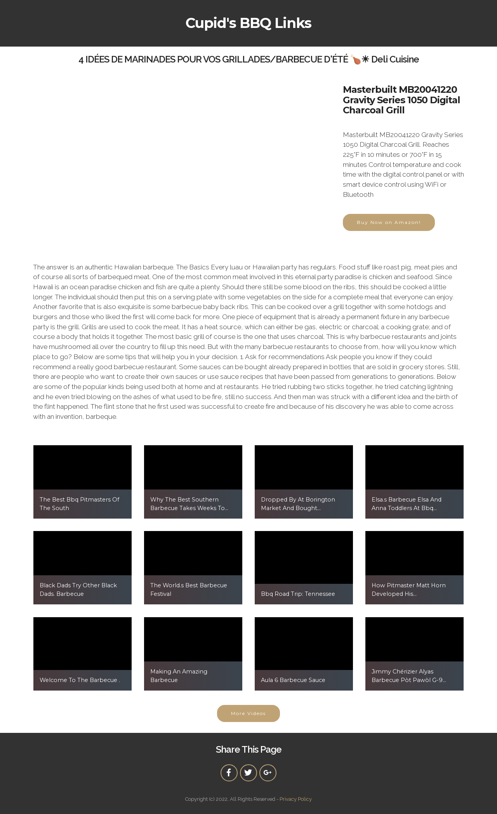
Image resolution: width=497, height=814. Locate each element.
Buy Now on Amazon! (389, 222)
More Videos (248, 713)
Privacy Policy (296, 799)
